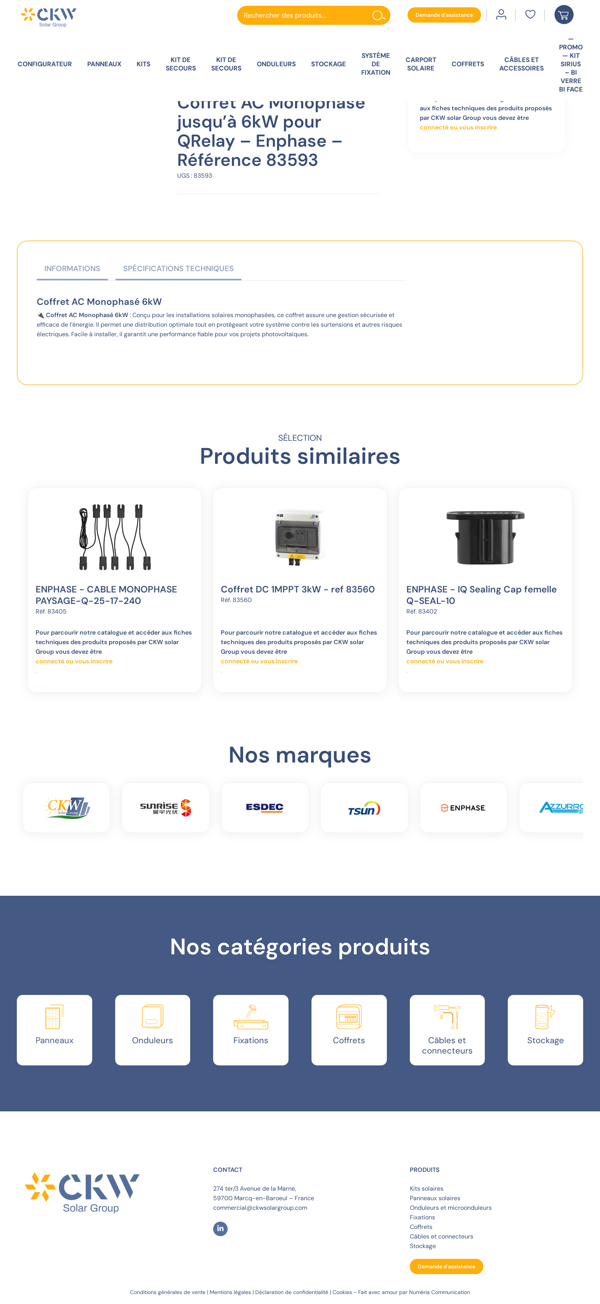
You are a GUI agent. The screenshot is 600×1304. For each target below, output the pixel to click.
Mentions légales (230, 1292)
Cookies (342, 1292)
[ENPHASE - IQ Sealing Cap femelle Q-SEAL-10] (485, 538)
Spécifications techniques (178, 268)
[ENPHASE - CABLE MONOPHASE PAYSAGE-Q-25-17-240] (114, 538)
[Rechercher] (380, 15)
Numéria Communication (439, 1292)
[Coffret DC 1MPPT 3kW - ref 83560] (300, 538)
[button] (444, 15)
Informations (72, 268)
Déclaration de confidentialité (291, 1292)
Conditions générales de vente (167, 1292)
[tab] (72, 270)
